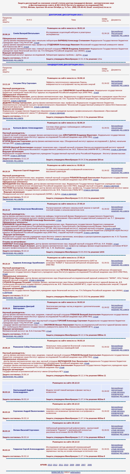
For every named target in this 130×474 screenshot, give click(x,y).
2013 (50, 465)
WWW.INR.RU (57, 472)
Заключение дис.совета (13, 60)
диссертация (116, 83)
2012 (55, 465)
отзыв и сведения (18, 101)
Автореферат (117, 31)
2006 (89, 465)
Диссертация (116, 33)
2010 (66, 465)
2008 (78, 465)
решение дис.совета (120, 35)
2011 (61, 465)
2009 (72, 465)
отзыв (36, 43)
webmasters (75, 472)
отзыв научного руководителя (118, 393)
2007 (83, 465)
